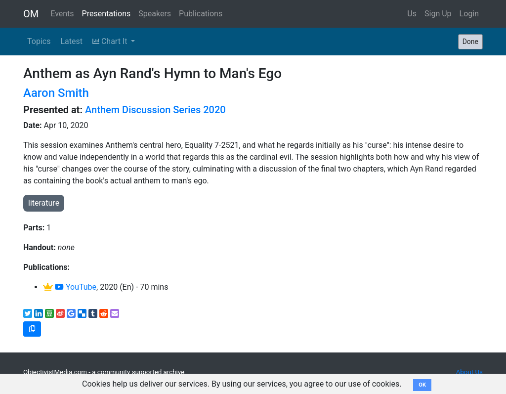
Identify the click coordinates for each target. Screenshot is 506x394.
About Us (469, 372)
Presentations (106, 13)
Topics (38, 41)
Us (412, 13)
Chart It (110, 41)
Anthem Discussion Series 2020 (155, 110)
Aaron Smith (56, 93)
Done (470, 41)
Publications (200, 13)
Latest (71, 41)
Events (62, 13)
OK (422, 385)
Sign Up (438, 13)
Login (469, 13)
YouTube (75, 287)
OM (31, 14)
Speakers (154, 13)
